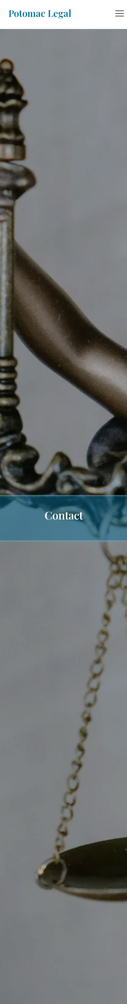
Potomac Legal (39, 13)
